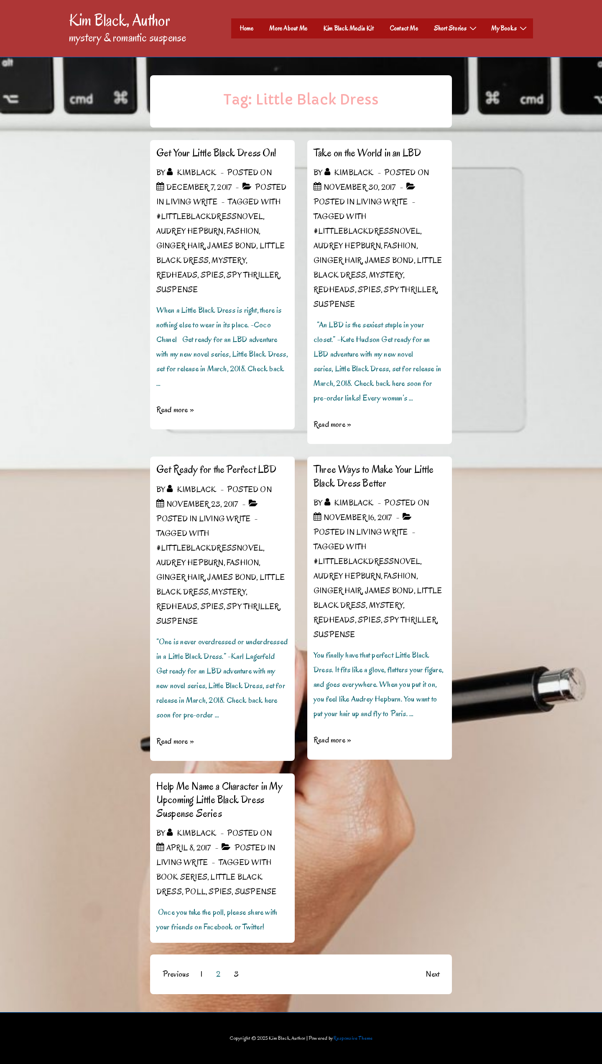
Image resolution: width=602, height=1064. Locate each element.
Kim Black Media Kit (348, 28)
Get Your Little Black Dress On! (216, 153)
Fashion (243, 231)
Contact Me (404, 28)
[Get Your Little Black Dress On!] (199, 187)
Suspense (177, 289)
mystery (228, 260)
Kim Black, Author (119, 20)
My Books (510, 28)
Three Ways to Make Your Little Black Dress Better (374, 476)
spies (212, 275)
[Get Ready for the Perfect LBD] (202, 504)
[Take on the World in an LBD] (359, 187)
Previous (176, 974)
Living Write (191, 201)
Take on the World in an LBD (367, 153)
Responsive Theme (353, 1037)
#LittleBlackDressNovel (209, 216)
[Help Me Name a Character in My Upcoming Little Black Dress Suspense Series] (188, 847)
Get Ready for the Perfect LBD (216, 469)
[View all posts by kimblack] (192, 172)
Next (432, 974)
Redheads (177, 275)
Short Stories (456, 28)
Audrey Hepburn (190, 231)
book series (181, 877)
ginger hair (180, 245)
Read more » (175, 409)
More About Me (288, 28)
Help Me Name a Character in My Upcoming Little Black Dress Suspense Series (219, 799)
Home (247, 28)
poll (195, 891)
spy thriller (253, 275)
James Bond (231, 245)
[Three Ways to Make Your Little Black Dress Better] (358, 517)
